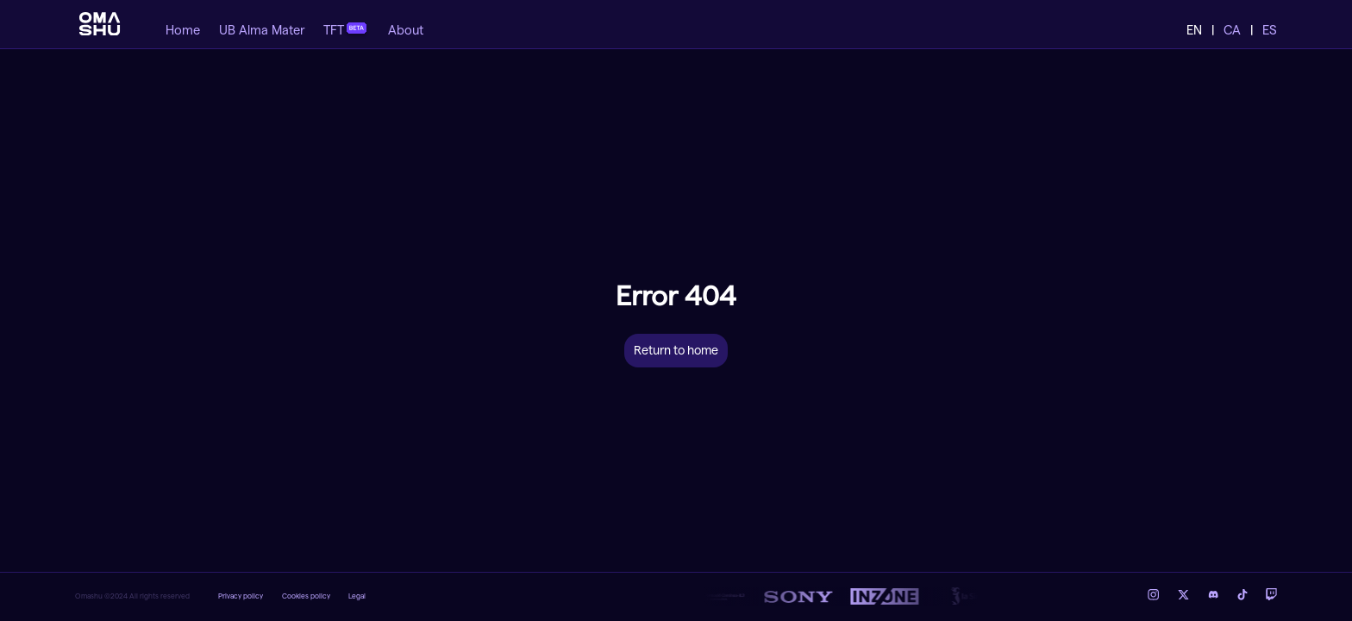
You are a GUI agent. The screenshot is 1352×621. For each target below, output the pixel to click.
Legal (357, 596)
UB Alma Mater (262, 30)
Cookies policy (306, 596)
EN (1194, 30)
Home (183, 30)
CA (1232, 30)
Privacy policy (240, 596)
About (405, 30)
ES (1269, 30)
